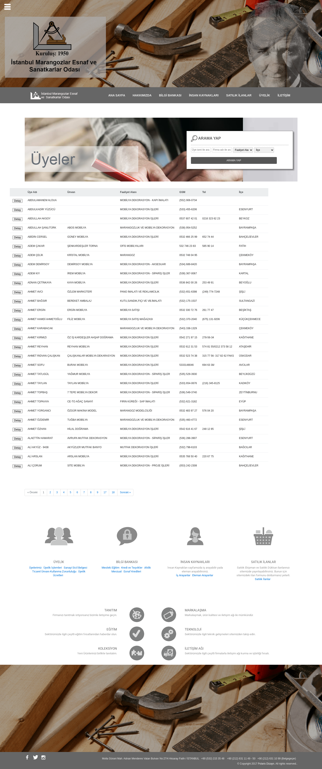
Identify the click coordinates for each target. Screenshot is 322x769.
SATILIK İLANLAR (240, 95)
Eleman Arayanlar (202, 575)
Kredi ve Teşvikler (131, 567)
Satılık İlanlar (262, 579)
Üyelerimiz (35, 567)
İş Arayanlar (183, 575)
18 (113, 492)
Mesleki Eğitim (110, 567)
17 (105, 492)
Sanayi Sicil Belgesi (75, 567)
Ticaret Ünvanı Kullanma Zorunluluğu (54, 571)
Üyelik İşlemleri (52, 567)
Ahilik (147, 567)
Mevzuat (116, 571)
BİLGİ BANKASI (171, 95)
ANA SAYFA (117, 95)
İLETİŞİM (285, 95)
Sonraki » (125, 492)
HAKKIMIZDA (143, 95)
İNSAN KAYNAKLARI (205, 95)
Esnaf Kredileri (132, 571)
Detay (17, 200)
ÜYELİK (266, 95)
